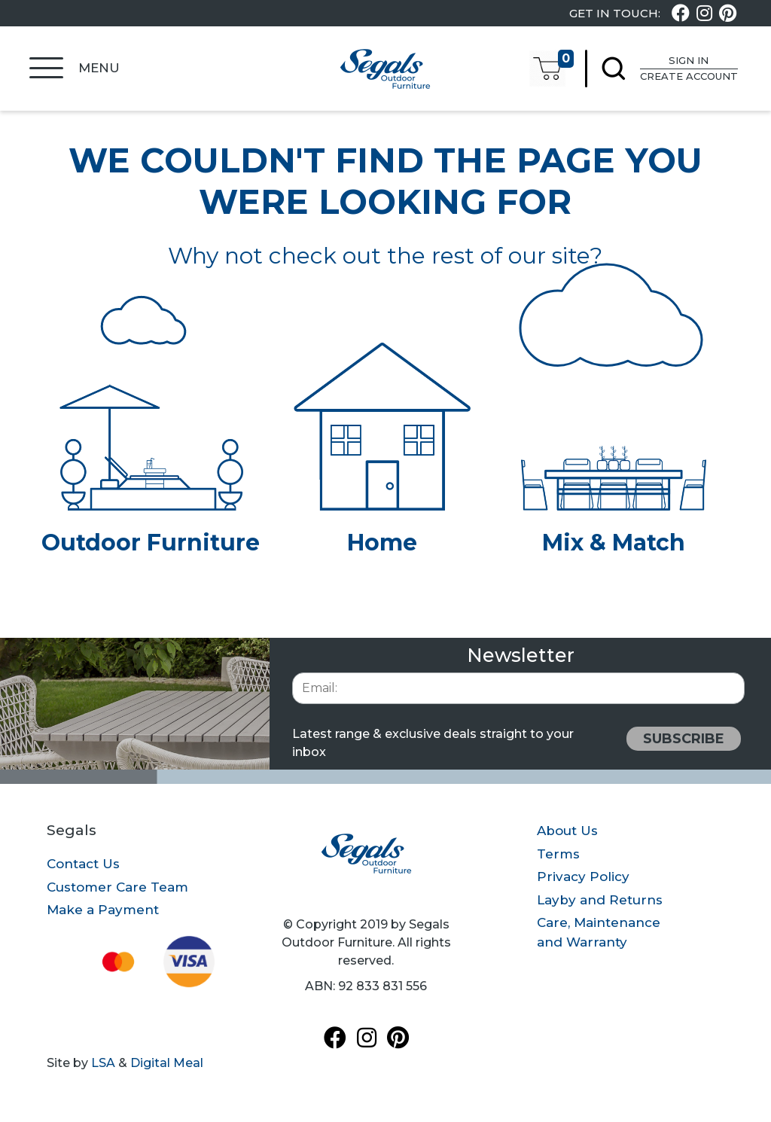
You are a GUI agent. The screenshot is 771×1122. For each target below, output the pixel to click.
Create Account (684, 77)
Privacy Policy (583, 876)
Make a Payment (103, 909)
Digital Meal (166, 1063)
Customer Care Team (117, 887)
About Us (567, 830)
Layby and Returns (600, 899)
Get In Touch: (614, 14)
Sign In (683, 62)
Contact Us (83, 863)
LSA (103, 1063)
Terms (558, 853)
